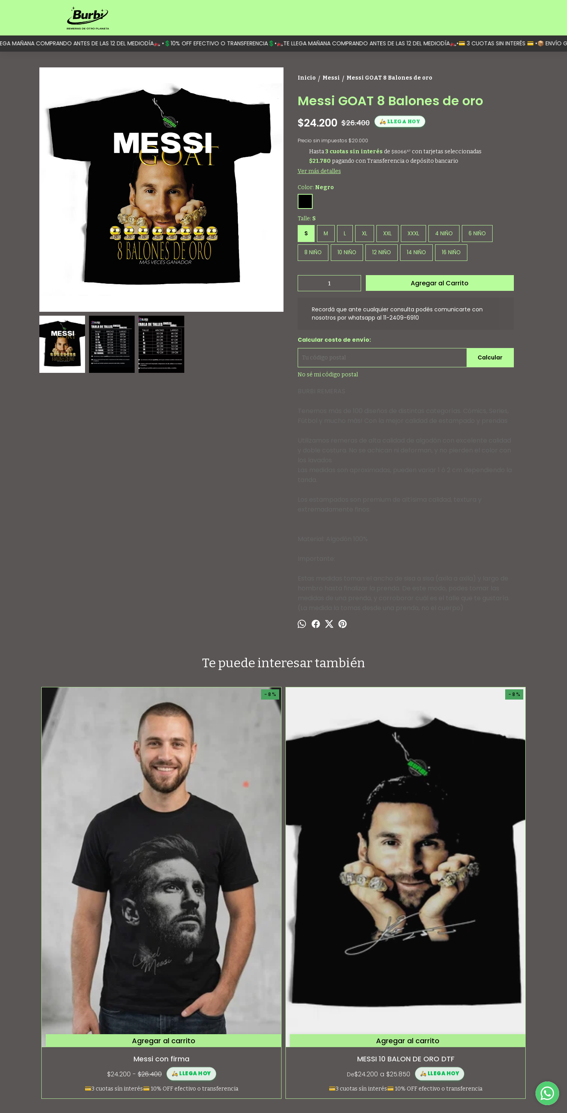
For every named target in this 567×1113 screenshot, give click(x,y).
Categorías (53, 1017)
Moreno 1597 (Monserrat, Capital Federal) (477, 1020)
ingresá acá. (323, 1093)
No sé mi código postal (328, 374)
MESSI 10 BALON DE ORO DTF (222, 875)
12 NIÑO (381, 252)
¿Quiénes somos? (62, 1025)
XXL (387, 233)
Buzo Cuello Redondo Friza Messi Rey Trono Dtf (344, 881)
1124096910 (450, 1037)
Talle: (307, 218)
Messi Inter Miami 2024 (466, 875)
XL (364, 233)
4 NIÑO (444, 233)
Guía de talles (56, 1034)
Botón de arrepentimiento (359, 1093)
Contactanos (56, 1043)
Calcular (490, 357)
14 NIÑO (416, 252)
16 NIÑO (451, 252)
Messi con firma (100, 875)
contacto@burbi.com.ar (466, 1051)
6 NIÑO (477, 233)
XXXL (413, 233)
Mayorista (52, 1051)
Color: (316, 187)
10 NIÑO (346, 252)
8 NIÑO (313, 252)
